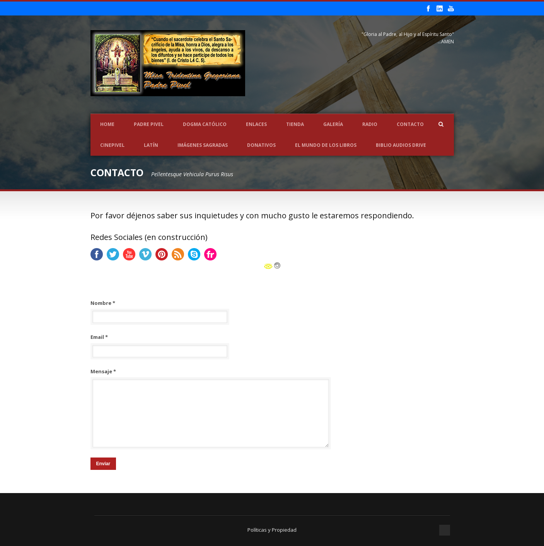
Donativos (261, 145)
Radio (369, 124)
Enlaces (256, 124)
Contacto (410, 124)
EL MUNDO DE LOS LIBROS (325, 145)
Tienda (295, 124)
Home (107, 124)
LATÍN (151, 145)
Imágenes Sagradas (202, 145)
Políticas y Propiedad (272, 529)
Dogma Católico (205, 124)
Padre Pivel (149, 124)
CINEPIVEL (112, 145)
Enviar (103, 463)
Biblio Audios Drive (401, 145)
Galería (333, 124)
